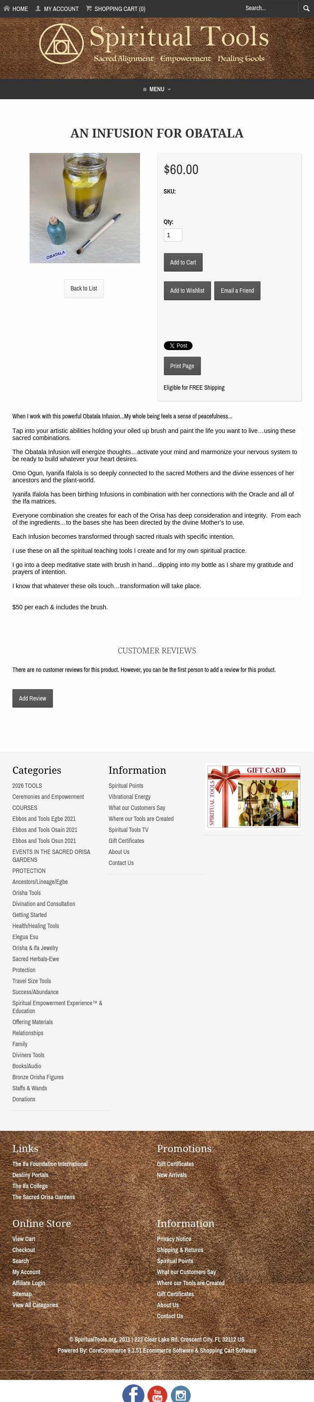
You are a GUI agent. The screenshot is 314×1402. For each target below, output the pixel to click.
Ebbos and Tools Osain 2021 (44, 830)
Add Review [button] (32, 698)
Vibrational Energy (130, 797)
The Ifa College (30, 1186)
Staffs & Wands (29, 1088)
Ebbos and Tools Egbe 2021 (44, 819)
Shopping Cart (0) (115, 8)
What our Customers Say (137, 808)
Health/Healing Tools (35, 926)
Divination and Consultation (43, 904)
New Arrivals (172, 1175)
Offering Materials (32, 1022)
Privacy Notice (174, 1239)
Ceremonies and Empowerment (48, 797)
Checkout (23, 1250)
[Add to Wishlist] (187, 290)
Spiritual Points (126, 786)
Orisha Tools (26, 893)
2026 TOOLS (27, 786)
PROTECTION (28, 871)
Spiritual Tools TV (128, 830)
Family (19, 1044)
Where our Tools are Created (141, 819)
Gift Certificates (126, 841)
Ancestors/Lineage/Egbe (40, 882)
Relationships (27, 1033)
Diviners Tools (28, 1055)
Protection (23, 970)
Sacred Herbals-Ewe (35, 959)
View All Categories (35, 1305)
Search (20, 1261)
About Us (119, 852)
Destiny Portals (30, 1175)
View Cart (23, 1239)
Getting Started (29, 915)
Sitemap (22, 1294)
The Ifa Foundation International (50, 1164)
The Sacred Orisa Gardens (43, 1197)
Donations (23, 1099)
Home (16, 8)
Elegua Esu (25, 937)
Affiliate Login (28, 1283)
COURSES (25, 808)
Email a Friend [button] (237, 291)
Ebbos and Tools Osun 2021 (44, 841)
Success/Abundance (35, 992)
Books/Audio (26, 1066)
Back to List (84, 288)
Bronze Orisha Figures (38, 1077)
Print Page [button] (182, 366)
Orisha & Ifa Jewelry (35, 948)
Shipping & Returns (180, 1250)
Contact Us (121, 863)
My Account (57, 8)
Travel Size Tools (31, 981)
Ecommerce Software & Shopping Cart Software (200, 1350)
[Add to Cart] (183, 262)
